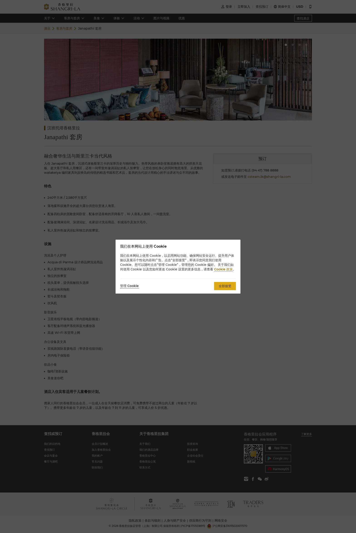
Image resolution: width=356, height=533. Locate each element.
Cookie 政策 (223, 269)
